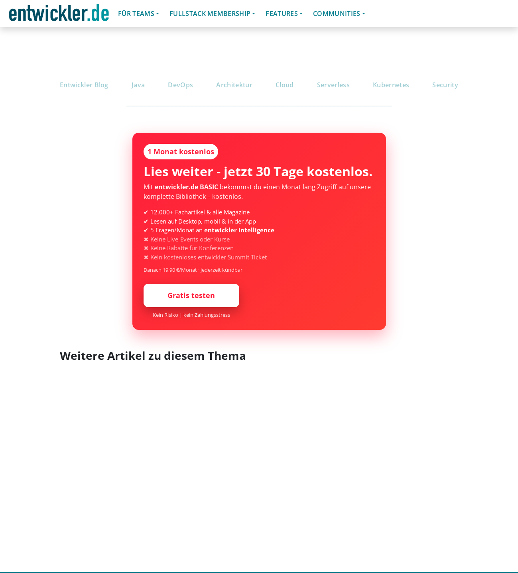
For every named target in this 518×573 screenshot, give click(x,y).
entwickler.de (59, 15)
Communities (336, 13)
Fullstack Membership (209, 13)
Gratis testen (191, 295)
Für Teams (136, 13)
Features (282, 13)
